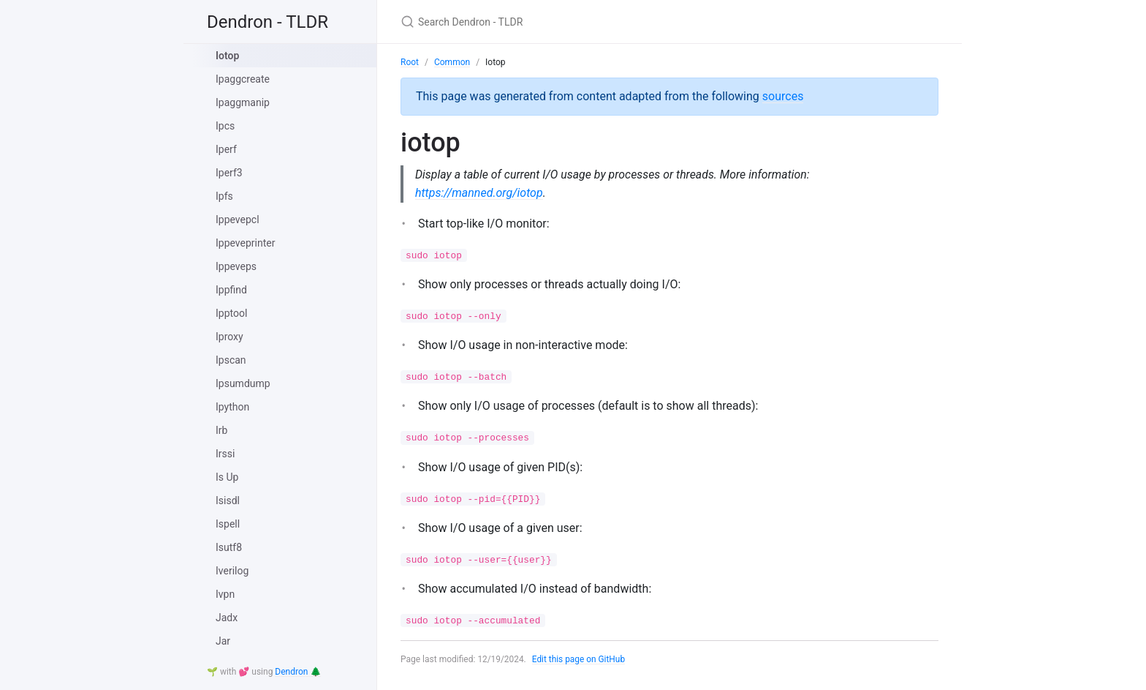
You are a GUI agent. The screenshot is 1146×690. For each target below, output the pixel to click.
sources (783, 96)
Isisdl (228, 500)
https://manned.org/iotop (479, 193)
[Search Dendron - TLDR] (573, 21)
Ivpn (225, 594)
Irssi (225, 454)
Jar (223, 641)
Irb (221, 430)
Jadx (227, 617)
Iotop (227, 55)
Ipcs (225, 126)
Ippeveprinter (245, 243)
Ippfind (231, 290)
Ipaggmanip (243, 102)
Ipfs (224, 196)
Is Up (227, 477)
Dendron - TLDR (267, 22)
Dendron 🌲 (298, 672)
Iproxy (229, 336)
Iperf (226, 149)
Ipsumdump (243, 383)
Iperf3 (229, 173)
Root (410, 62)
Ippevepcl (237, 219)
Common (452, 62)
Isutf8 (229, 547)
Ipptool (231, 313)
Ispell (228, 524)
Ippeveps (236, 266)
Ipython (232, 407)
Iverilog (232, 571)
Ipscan (231, 360)
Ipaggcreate (243, 79)
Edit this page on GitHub (579, 659)
